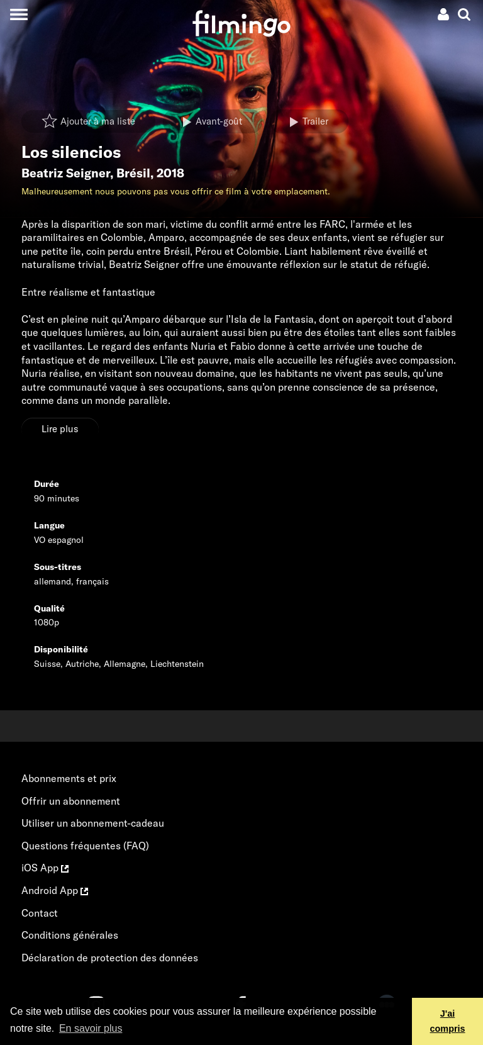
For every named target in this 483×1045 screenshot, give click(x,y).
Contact (39, 913)
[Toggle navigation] (18, 14)
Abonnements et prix (68, 778)
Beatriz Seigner (65, 173)
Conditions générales (69, 935)
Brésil (133, 173)
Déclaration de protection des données (109, 957)
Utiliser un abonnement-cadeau (92, 823)
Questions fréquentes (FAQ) (85, 845)
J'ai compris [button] (447, 1021)
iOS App (45, 867)
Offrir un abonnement (70, 801)
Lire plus (60, 429)
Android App (54, 890)
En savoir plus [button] (91, 1028)
